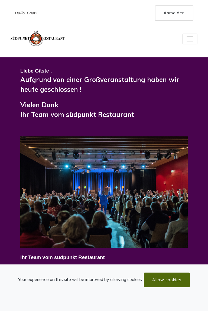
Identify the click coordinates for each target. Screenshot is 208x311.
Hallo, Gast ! (26, 13)
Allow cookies (166, 279)
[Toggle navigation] (189, 39)
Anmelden (174, 12)
